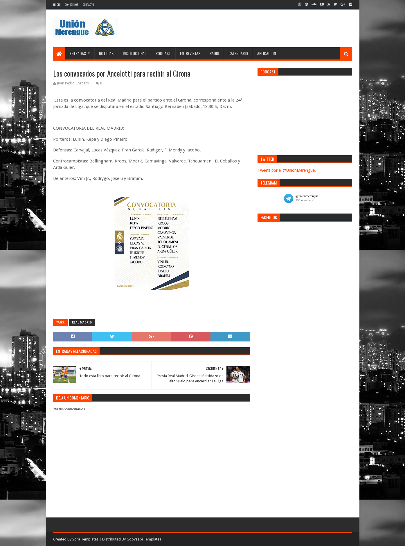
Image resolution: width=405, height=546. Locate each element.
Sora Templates (85, 539)
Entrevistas (190, 53)
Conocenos (71, 4)
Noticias (106, 53)
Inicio (56, 4)
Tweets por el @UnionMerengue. (287, 170)
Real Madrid (82, 322)
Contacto (88, 4)
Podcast (163, 53)
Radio (214, 53)
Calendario (238, 53)
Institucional (134, 53)
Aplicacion (266, 53)
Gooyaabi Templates (144, 539)
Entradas (78, 53)
